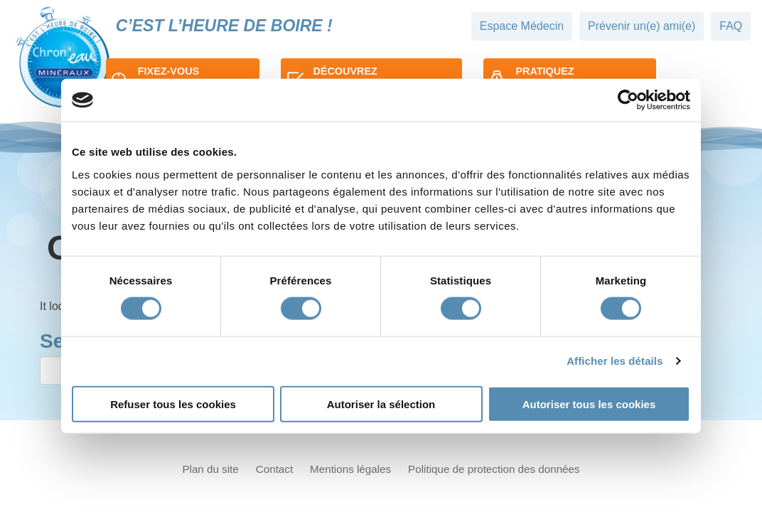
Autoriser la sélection (381, 404)
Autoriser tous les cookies (589, 404)
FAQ (730, 26)
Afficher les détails (614, 361)
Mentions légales (350, 469)
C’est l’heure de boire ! (224, 25)
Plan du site (210, 469)
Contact (274, 469)
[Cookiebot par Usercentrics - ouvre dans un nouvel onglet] (628, 100)
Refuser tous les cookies (173, 404)
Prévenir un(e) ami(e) (641, 26)
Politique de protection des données (494, 469)
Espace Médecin (522, 26)
